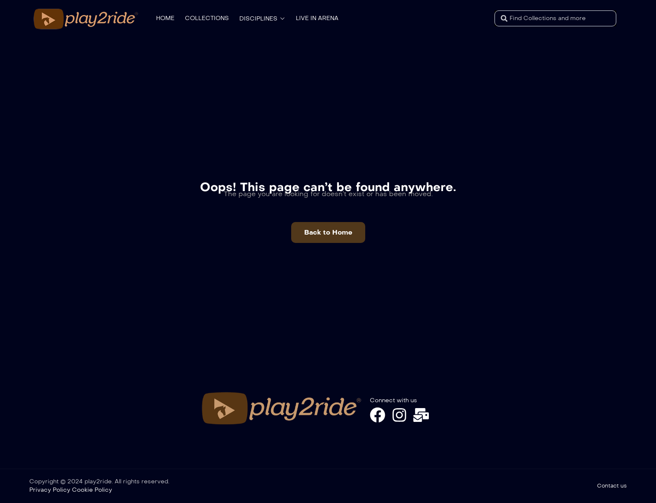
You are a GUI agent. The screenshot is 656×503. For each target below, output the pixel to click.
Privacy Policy (49, 489)
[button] (328, 232)
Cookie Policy (92, 489)
